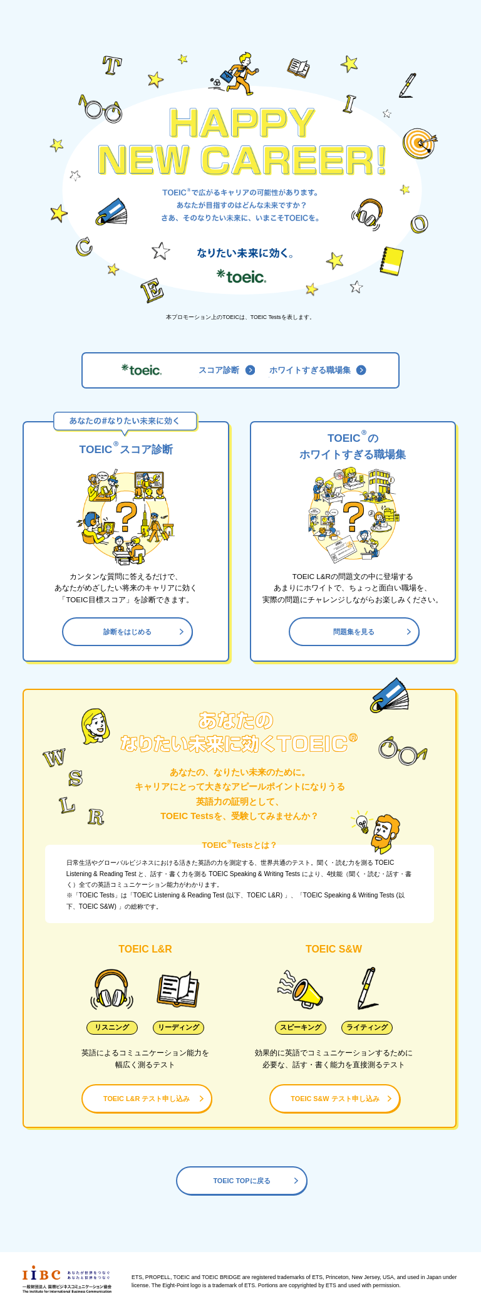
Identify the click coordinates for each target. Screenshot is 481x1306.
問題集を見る (372, 631)
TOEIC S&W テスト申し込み (341, 1098)
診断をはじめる (143, 631)
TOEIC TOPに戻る (256, 1180)
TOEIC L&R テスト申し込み (153, 1098)
